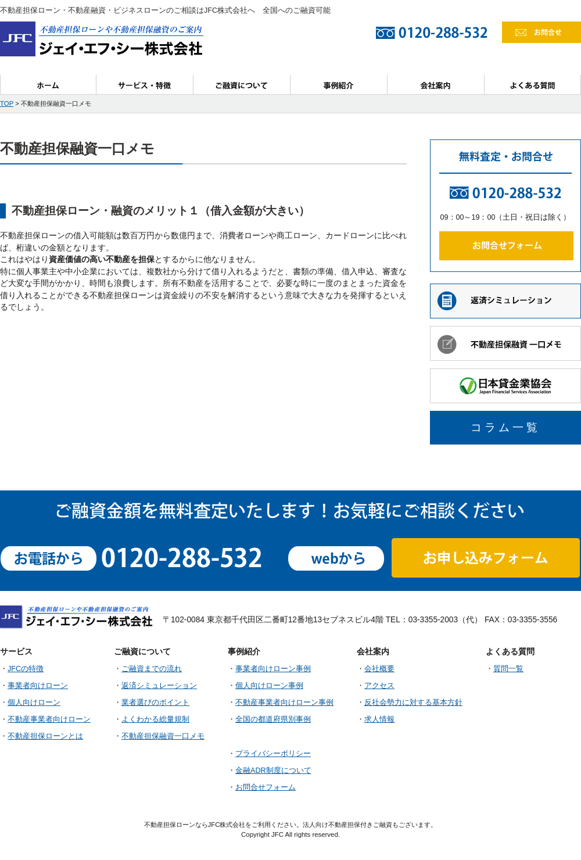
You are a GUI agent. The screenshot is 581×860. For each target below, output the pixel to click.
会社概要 (379, 669)
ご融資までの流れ (151, 669)
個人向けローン (34, 702)
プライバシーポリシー (273, 754)
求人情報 (379, 719)
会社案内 (436, 84)
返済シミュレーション (159, 686)
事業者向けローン (38, 686)
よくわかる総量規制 (155, 719)
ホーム (48, 84)
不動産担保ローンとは (45, 736)
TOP (6, 103)
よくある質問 (533, 84)
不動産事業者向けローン (49, 719)
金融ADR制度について (273, 770)
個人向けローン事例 (269, 686)
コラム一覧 (505, 427)
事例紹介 (339, 84)
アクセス (379, 686)
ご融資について (241, 84)
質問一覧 (508, 669)
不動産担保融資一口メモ (163, 736)
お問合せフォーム (265, 787)
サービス (144, 84)
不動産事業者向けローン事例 (284, 702)
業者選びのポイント (155, 702)
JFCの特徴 (26, 669)
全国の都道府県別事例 (273, 719)
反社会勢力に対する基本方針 (413, 702)
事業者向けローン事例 (273, 669)
